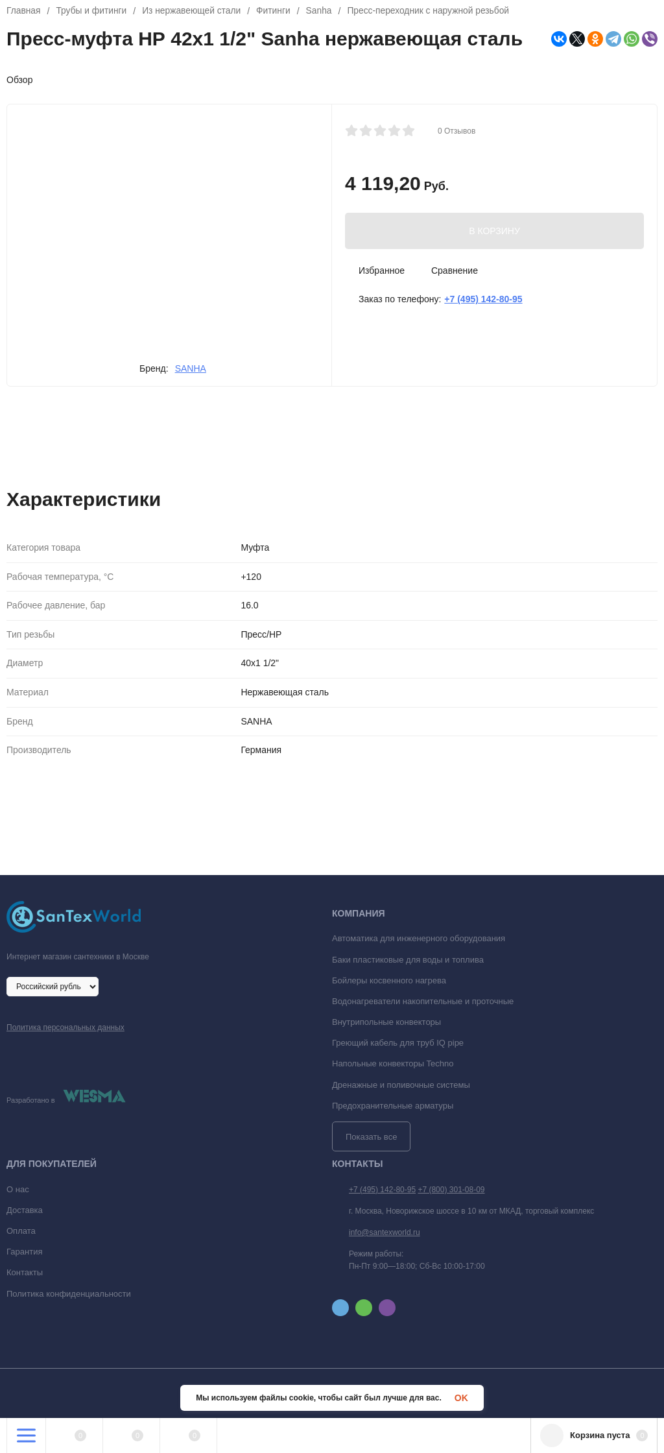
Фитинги (276, 11)
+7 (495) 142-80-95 (382, 1189)
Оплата (21, 1231)
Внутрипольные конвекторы (386, 1022)
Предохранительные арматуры (392, 1106)
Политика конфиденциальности (68, 1294)
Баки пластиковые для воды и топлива (408, 960)
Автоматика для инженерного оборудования (418, 938)
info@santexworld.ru (384, 1232)
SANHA (190, 368)
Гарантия (24, 1251)
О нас (17, 1189)
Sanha (322, 11)
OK (461, 1398)
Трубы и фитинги (92, 11)
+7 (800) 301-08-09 (451, 1189)
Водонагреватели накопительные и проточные (423, 1001)
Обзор (19, 79)
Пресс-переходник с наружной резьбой (433, 11)
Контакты (24, 1272)
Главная (23, 11)
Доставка (24, 1210)
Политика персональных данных (65, 1027)
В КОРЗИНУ (494, 231)
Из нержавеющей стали (194, 11)
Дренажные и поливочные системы (401, 1085)
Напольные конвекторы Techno (393, 1063)
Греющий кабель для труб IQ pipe (398, 1043)
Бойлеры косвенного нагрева (389, 980)
